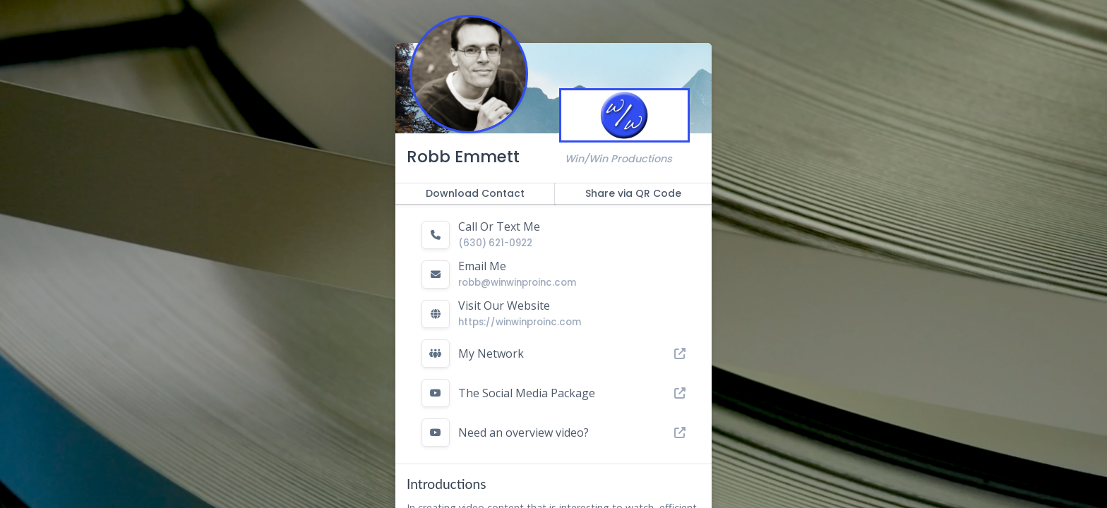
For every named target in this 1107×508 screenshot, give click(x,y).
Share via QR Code (633, 193)
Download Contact (475, 193)
